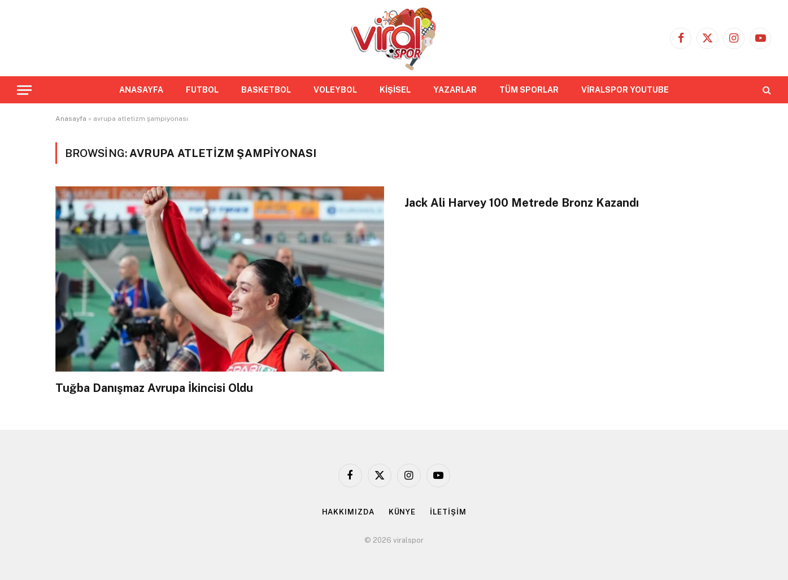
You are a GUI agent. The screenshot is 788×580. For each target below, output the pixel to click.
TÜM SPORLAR (529, 89)
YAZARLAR (455, 89)
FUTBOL (202, 89)
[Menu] (24, 90)
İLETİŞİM (448, 512)
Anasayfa (70, 119)
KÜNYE (402, 512)
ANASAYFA (141, 89)
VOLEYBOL (335, 89)
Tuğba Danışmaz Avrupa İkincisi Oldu (154, 388)
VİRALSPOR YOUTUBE (625, 89)
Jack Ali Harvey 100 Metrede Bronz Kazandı (521, 203)
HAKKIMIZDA (348, 512)
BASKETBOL (266, 89)
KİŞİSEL (395, 89)
